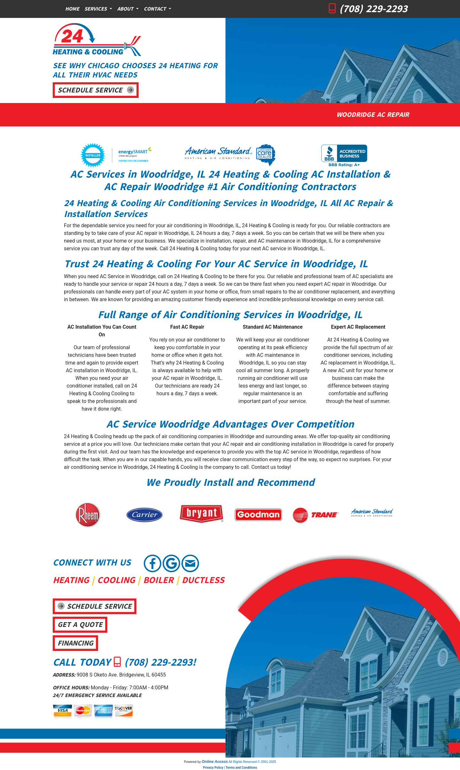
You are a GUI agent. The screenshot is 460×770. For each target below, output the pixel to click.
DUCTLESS (203, 580)
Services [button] (96, 8)
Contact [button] (155, 8)
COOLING (116, 580)
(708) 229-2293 (373, 9)
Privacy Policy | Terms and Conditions (230, 767)
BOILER (158, 580)
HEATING (71, 580)
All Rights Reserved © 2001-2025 (252, 762)
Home (72, 8)
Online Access (215, 761)
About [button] (126, 8)
